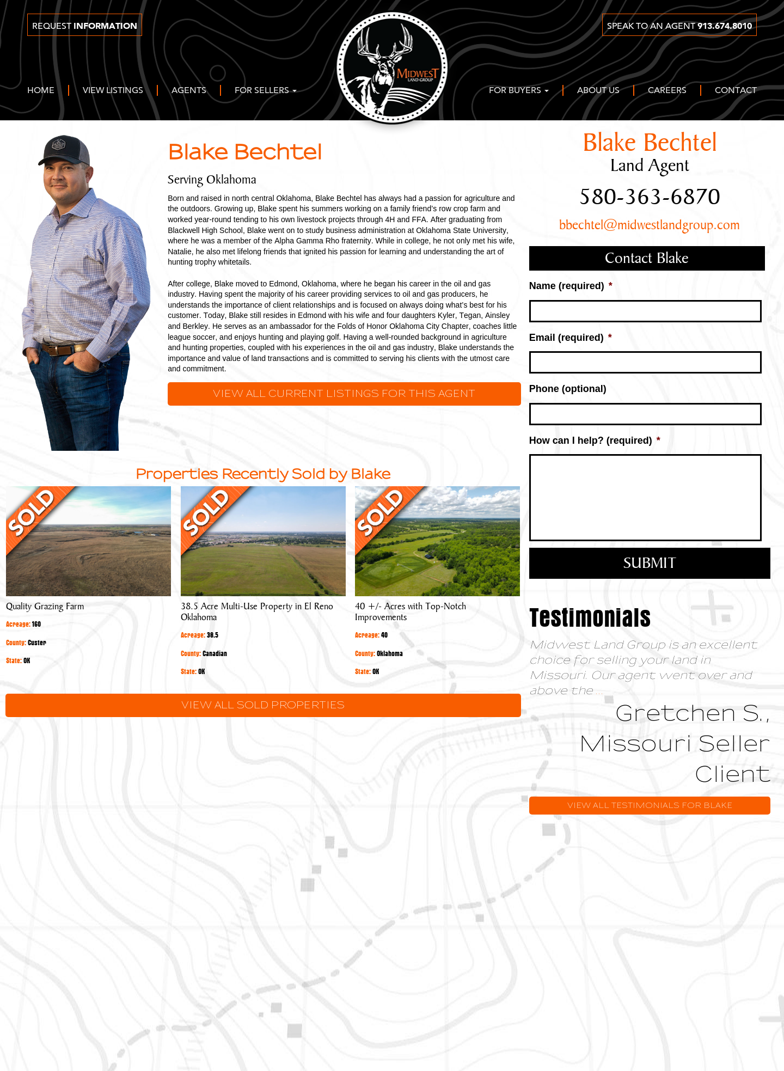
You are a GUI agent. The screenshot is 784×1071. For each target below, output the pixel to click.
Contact (736, 91)
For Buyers (519, 91)
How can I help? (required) (594, 440)
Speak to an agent (679, 26)
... (600, 690)
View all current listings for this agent (344, 394)
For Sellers (266, 91)
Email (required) (570, 337)
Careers (667, 91)
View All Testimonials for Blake (649, 805)
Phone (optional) (568, 388)
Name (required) (570, 285)
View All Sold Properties (263, 705)
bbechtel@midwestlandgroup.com (649, 225)
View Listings (113, 91)
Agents (188, 91)
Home (40, 91)
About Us (598, 91)
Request (84, 26)
